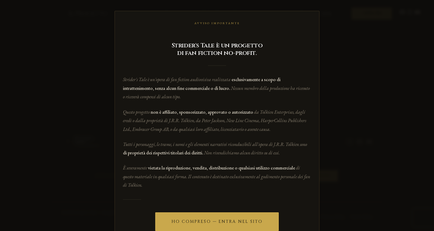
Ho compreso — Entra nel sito (217, 221)
